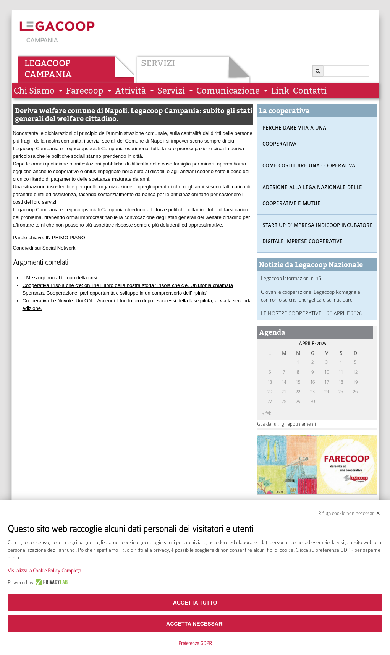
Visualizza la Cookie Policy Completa (44, 571)
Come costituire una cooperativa (308, 166)
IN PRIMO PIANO (65, 237)
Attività (130, 91)
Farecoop (85, 91)
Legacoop (47, 63)
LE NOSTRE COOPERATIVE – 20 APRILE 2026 (311, 313)
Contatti (310, 91)
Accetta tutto (195, 603)
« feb (267, 413)
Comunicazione (228, 91)
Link (280, 91)
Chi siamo (34, 91)
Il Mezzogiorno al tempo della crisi (60, 277)
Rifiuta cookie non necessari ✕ (349, 513)
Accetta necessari (195, 624)
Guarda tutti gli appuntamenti (286, 424)
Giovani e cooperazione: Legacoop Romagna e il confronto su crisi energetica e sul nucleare (313, 296)
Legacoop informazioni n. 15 (291, 278)
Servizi (158, 63)
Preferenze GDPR (195, 643)
